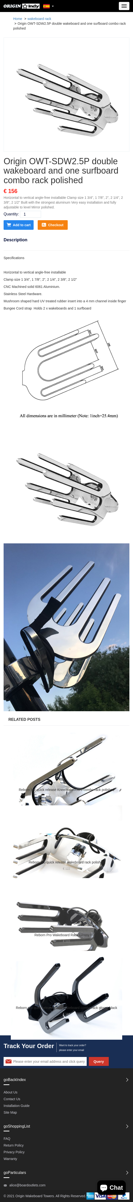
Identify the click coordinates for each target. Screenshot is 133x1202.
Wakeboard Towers (39, 1196)
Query (99, 1061)
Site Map (10, 1112)
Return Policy (14, 1145)
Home (17, 19)
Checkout (52, 225)
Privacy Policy (14, 1152)
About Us (11, 1092)
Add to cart (19, 225)
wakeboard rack (39, 19)
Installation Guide (17, 1106)
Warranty (10, 1159)
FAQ (7, 1139)
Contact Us (12, 1099)
